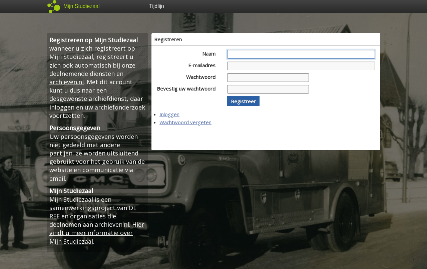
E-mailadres (203, 65)
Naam (210, 53)
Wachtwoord (202, 77)
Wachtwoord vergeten (185, 122)
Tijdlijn (156, 6)
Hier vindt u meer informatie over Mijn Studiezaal (96, 232)
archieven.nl (66, 82)
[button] (243, 101)
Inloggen (169, 114)
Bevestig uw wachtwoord (188, 88)
